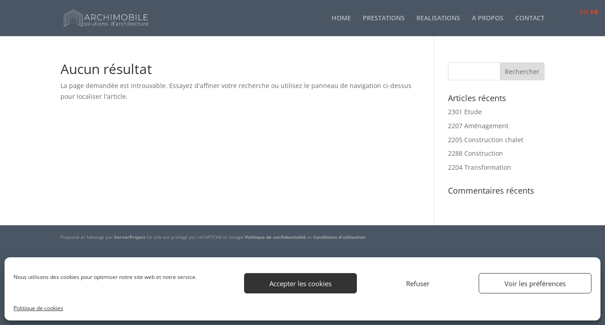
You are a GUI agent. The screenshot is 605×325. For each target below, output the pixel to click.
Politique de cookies (38, 308)
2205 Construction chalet (485, 139)
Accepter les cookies (300, 283)
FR (594, 12)
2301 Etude (465, 111)
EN (584, 12)
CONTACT (530, 18)
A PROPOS (487, 18)
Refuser (418, 283)
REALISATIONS (438, 18)
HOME (341, 18)
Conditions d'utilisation (339, 237)
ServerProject (129, 237)
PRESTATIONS (384, 18)
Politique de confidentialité (275, 237)
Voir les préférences (535, 283)
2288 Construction (475, 153)
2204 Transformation (479, 167)
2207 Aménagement (478, 125)
